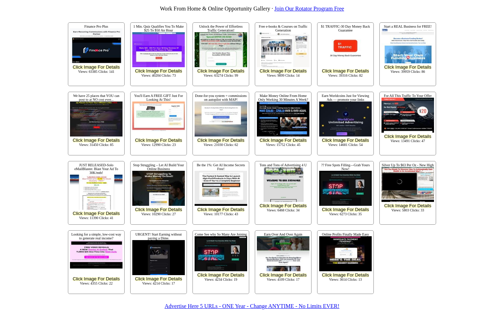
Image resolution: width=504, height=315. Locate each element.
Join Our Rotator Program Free (309, 9)
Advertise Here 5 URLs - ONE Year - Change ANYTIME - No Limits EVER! (251, 306)
